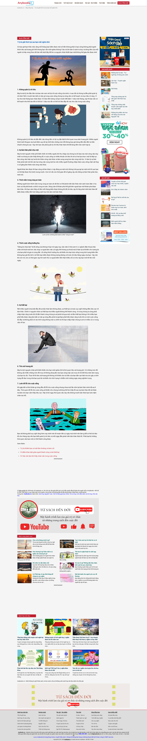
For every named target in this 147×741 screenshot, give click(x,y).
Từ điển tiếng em (43, 721)
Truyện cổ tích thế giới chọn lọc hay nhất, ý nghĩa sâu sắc (119, 183)
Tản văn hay (94, 723)
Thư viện (102, 3)
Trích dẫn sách (80, 721)
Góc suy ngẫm (95, 721)
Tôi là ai (65, 721)
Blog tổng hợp (123, 3)
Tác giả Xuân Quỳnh (61, 715)
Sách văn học (42, 715)
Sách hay (41, 494)
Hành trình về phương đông (24, 723)
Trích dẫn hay (111, 3)
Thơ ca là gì (72, 494)
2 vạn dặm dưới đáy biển (114, 718)
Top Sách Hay (68, 3)
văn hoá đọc (82, 732)
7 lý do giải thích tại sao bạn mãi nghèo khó (45, 8)
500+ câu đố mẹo (112, 726)
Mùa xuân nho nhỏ (113, 721)
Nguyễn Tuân (48, 494)
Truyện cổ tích (80, 723)
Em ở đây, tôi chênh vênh (119, 189)
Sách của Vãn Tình (43, 726)
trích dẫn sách (81, 494)
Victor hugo (59, 721)
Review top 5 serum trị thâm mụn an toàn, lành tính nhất (119, 207)
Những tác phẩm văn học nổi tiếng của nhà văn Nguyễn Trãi (119, 114)
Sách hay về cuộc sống (23, 718)
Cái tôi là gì (89, 494)
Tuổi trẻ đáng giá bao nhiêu (61, 494)
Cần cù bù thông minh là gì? (41, 540)
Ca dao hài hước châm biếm (115, 729)
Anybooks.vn (20, 8)
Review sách (79, 3)
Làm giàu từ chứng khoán (24, 726)
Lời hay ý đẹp (79, 726)
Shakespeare (66, 729)
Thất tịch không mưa (44, 729)
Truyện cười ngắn (112, 723)
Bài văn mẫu (94, 726)
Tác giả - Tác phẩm (91, 3)
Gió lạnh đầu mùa (112, 715)
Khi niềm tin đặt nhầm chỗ (41, 563)
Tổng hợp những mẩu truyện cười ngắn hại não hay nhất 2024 (119, 107)
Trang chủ (58, 3)
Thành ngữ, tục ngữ (81, 718)
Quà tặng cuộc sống (96, 715)
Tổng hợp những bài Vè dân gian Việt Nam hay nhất (118, 99)
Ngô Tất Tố (59, 729)
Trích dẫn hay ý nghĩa (97, 718)
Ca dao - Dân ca (80, 715)
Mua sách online (80, 729)
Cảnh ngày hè (60, 718)
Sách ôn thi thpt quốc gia (24, 721)
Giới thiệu (114, 89)
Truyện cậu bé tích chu (62, 723)
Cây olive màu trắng (96, 729)
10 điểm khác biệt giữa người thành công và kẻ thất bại (39, 452)
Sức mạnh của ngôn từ (45, 718)
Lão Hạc (65, 726)
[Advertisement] (73, 23)
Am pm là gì (59, 726)
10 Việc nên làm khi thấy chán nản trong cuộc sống (38, 456)
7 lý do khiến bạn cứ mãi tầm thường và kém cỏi (37, 448)
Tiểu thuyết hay (21, 715)
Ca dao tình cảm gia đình (23, 729)
